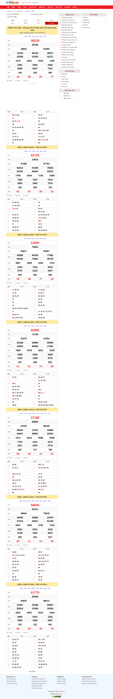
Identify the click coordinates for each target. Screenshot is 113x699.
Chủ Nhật (51, 23)
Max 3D (85, 25)
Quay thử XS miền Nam (89, 681)
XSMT (25, 7)
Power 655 (86, 22)
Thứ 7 (38, 23)
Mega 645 (86, 20)
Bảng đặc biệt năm (67, 30)
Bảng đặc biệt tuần (67, 25)
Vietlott (50, 7)
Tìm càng (64, 57)
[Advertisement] (32, 96)
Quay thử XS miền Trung (89, 683)
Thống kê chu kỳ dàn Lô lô (69, 40)
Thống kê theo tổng (67, 62)
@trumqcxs (59, 694)
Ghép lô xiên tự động (68, 54)
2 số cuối (17, 80)
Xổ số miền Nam (11, 681)
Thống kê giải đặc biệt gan (69, 37)
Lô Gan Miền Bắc (36, 14)
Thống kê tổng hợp (67, 64)
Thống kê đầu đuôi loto (68, 50)
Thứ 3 (38, 20)
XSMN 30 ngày (61, 681)
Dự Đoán (67, 7)
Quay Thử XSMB (13, 14)
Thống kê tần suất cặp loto (69, 22)
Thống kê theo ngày (67, 52)
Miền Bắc (64, 74)
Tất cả (10, 80)
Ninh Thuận (65, 79)
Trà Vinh (64, 84)
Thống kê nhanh (66, 45)
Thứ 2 (25, 20)
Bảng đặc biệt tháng (67, 27)
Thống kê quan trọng (68, 67)
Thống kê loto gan (67, 17)
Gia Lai (64, 76)
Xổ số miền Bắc (18, 11)
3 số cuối (25, 80)
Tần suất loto (12, 17)
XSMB (13, 7)
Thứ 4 (51, 20)
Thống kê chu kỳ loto (68, 35)
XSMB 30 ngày (61, 679)
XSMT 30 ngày (61, 683)
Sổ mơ (75, 7)
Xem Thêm (32, 671)
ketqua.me (62, 691)
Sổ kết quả (32, 7)
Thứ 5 (12, 23)
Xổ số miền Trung (11, 683)
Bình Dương (65, 81)
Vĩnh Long (65, 86)
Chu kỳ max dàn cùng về (69, 59)
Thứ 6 (25, 23)
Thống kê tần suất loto (68, 20)
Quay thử (59, 7)
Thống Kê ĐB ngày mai (68, 42)
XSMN (19, 7)
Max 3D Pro (86, 27)
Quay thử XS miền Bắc (88, 679)
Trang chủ (9, 11)
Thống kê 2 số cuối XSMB (69, 47)
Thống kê (42, 7)
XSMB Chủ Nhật (28, 32)
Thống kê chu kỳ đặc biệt (69, 32)
